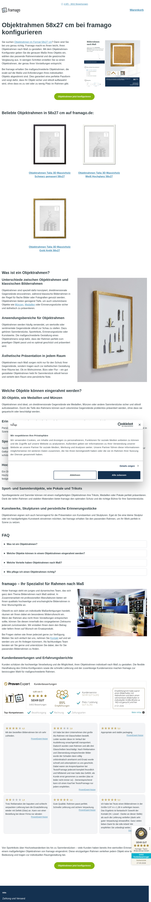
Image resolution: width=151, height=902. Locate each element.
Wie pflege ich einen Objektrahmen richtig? (31, 572)
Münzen (19, 304)
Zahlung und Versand (13, 898)
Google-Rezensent (135, 830)
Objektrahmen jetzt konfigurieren (74, 96)
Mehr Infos (138, 712)
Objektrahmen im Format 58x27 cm (33, 42)
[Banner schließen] (140, 425)
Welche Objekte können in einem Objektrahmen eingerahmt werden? (46, 553)
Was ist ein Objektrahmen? (22, 544)
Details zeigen (127, 466)
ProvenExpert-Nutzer (39, 739)
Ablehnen (75, 475)
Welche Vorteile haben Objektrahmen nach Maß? (34, 562)
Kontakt (54, 638)
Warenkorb (138, 9)
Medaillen (30, 304)
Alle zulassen (119, 475)
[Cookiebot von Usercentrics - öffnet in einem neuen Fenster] (120, 424)
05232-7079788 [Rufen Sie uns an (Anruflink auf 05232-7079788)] (74, 4)
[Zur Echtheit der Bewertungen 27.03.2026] (140, 861)
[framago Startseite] (11, 10)
